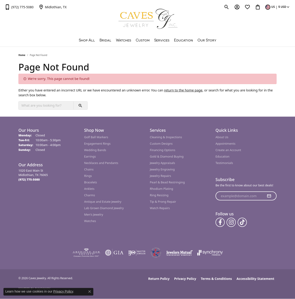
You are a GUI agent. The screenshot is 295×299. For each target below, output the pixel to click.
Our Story (207, 40)
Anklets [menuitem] (89, 189)
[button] (227, 7)
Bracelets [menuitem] (90, 182)
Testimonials (224, 163)
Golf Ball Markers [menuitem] (96, 137)
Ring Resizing (159, 195)
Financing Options (162, 150)
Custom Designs (161, 143)
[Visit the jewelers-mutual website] (179, 252)
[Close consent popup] (89, 291)
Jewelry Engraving (162, 169)
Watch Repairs (160, 208)
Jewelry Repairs (160, 176)
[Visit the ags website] (86, 252)
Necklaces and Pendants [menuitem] (101, 163)
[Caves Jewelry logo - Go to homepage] (147, 19)
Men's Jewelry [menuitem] (93, 214)
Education (183, 40)
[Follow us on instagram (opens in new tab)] (231, 222)
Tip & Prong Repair (163, 201)
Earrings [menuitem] (90, 156)
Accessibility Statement (255, 278)
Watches (123, 40)
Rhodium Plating (161, 189)
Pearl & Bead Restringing (167, 182)
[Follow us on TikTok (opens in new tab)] (242, 222)
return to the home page (183, 90)
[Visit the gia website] (114, 252)
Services (161, 40)
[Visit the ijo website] (136, 252)
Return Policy (159, 278)
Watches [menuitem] (90, 221)
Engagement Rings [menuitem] (97, 143)
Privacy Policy (185, 278)
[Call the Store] (29, 179)
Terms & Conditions (216, 278)
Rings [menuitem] (88, 176)
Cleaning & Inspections (166, 137)
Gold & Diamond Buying (167, 156)
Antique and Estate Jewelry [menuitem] (102, 201)
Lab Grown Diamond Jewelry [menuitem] (104, 208)
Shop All (87, 40)
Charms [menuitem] (89, 195)
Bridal (105, 40)
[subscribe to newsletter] (269, 196)
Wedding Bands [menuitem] (95, 150)
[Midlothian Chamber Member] (156, 252)
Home (21, 55)
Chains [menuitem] (89, 169)
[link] (19, 7)
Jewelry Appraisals (162, 163)
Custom (143, 40)
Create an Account (228, 150)
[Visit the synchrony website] (210, 252)
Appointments (225, 143)
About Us (221, 137)
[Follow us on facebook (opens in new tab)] (220, 222)
